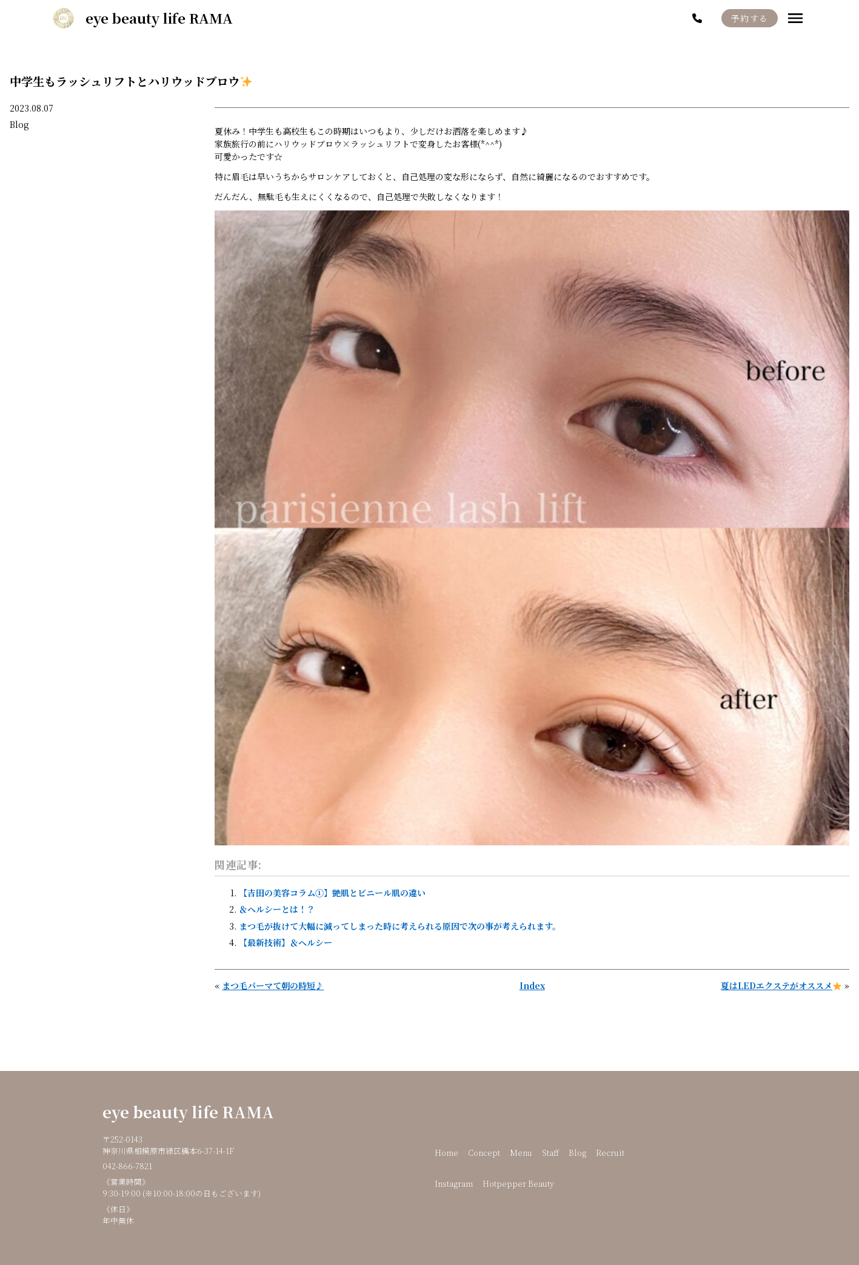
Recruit (610, 1152)
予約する (750, 18)
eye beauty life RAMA (188, 1111)
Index (532, 985)
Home (446, 1152)
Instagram (454, 1183)
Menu (521, 1152)
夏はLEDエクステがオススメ (781, 985)
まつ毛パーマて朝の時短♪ (273, 985)
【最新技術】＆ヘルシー (285, 942)
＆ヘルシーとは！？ (277, 909)
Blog (19, 124)
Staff (550, 1152)
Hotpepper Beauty (518, 1183)
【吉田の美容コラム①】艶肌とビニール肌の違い (332, 893)
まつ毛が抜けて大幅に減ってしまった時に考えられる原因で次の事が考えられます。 (400, 926)
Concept (484, 1152)
